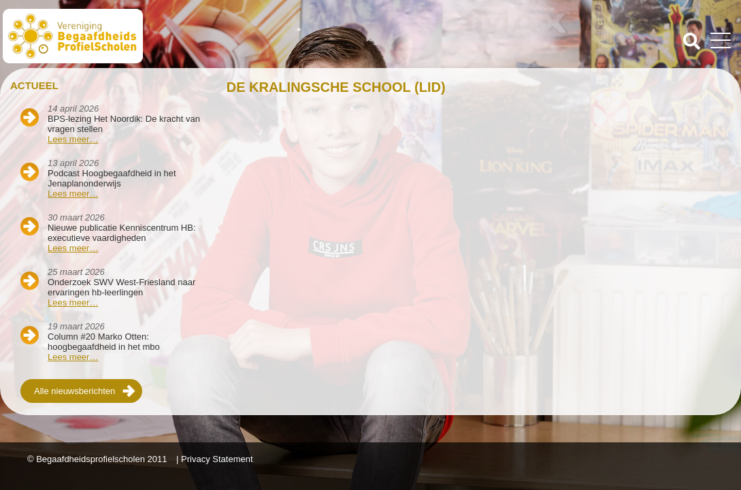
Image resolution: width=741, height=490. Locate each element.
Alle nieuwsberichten (74, 391)
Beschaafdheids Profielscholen (188, 36)
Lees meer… (73, 139)
